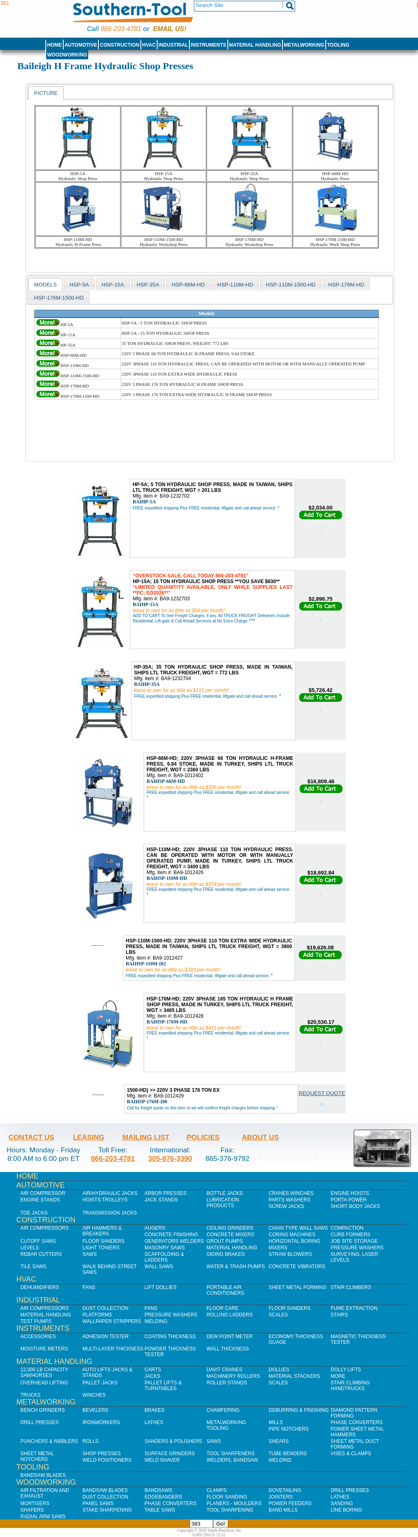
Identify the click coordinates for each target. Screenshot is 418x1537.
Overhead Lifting (44, 1383)
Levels (29, 1248)
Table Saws (160, 1510)
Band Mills (283, 1510)
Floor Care (222, 1308)
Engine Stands (40, 1200)
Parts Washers (289, 1200)
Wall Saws (159, 1266)
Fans (88, 1287)
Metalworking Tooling (226, 1425)
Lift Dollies (160, 1287)
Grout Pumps (225, 1241)
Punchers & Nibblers (49, 1441)
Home (54, 45)
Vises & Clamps (351, 1453)
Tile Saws (33, 1266)
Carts (153, 1369)
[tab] (45, 92)
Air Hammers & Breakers (102, 1231)
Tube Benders (288, 1453)
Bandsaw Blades (43, 1475)
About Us (260, 1137)
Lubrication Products (223, 1202)
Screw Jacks (286, 1206)
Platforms (97, 1315)
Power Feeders (290, 1503)
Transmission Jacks (109, 1213)
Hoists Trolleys (104, 1200)
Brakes (155, 1410)
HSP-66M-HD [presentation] (188, 285)
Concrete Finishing (171, 1234)
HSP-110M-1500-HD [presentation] (291, 285)
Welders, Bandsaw (232, 1460)
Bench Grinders (42, 1410)
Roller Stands (227, 1383)
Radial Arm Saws (42, 1516)
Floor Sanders (103, 1241)
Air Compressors (44, 1228)
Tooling (338, 45)
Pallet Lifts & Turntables (163, 1385)
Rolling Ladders (230, 1315)
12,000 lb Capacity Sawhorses (44, 1372)
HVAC (149, 45)
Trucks (30, 1395)
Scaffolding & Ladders (164, 1257)
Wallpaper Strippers (111, 1321)
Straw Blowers (290, 1254)
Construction (120, 45)
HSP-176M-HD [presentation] (346, 285)
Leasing (88, 1137)
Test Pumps (35, 1321)
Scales (278, 1315)
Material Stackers (294, 1376)
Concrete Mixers (230, 1234)
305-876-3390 (170, 1158)
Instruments (209, 45)
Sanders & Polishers (173, 1441)
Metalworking (304, 45)
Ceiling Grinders (230, 1228)
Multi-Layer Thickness (112, 1349)
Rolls (90, 1441)
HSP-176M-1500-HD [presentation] (59, 298)
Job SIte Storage (354, 1241)
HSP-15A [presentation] (113, 285)
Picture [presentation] (46, 93)
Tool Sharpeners (231, 1453)
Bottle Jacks (225, 1193)
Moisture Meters (44, 1349)
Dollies (279, 1369)
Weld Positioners (106, 1460)
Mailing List (145, 1137)
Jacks (152, 1376)
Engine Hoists (350, 1193)
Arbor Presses (166, 1193)
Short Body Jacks (355, 1206)
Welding (156, 1321)
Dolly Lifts (346, 1369)
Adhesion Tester (105, 1336)
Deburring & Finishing (299, 1410)
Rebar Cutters (41, 1254)
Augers (155, 1228)
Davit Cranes (224, 1369)
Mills (276, 1422)
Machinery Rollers (233, 1376)
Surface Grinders (170, 1453)
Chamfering (223, 1410)
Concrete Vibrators (297, 1266)
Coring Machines (292, 1234)
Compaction (347, 1228)
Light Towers (101, 1248)
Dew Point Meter (230, 1336)
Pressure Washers (357, 1248)
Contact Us (31, 1137)
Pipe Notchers (289, 1429)
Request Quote (321, 1093)
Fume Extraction (354, 1308)
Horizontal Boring (294, 1241)
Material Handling (255, 45)
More (338, 1376)
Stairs (339, 1315)
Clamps (217, 1490)
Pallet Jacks (100, 1383)
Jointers (281, 1497)
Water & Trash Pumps (236, 1266)
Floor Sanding (227, 1497)
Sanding (342, 1503)
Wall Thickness (228, 1349)
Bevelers (95, 1410)
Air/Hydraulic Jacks (110, 1193)
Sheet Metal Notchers (37, 1456)
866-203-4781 (120, 28)
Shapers (32, 1510)
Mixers (278, 1248)
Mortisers (34, 1503)
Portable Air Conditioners (225, 1290)
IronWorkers (101, 1422)
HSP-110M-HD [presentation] (235, 285)
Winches (94, 1395)
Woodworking (67, 55)
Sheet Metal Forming (298, 1287)
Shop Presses (101, 1453)
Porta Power (349, 1200)
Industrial (173, 45)
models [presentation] (45, 285)
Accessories (38, 1336)
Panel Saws (97, 1503)
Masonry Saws (165, 1248)
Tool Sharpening (230, 1510)
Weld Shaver (162, 1460)
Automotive (80, 45)
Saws (89, 1254)
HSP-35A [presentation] (148, 285)
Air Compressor (42, 1193)
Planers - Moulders (234, 1503)
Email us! (169, 28)
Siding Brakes (226, 1254)
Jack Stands (161, 1200)
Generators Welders (174, 1241)
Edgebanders (163, 1497)
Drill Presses (39, 1422)
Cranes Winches (291, 1193)
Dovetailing (285, 1490)
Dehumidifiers (39, 1287)
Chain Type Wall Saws (298, 1228)
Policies (203, 1137)
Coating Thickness (170, 1336)
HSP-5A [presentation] (79, 285)
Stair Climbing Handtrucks (350, 1385)
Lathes (154, 1422)
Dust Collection (105, 1308)
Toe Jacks (33, 1213)
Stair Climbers (351, 1287)
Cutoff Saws (38, 1241)
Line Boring (346, 1510)
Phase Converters (356, 1422)
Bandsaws (158, 1490)
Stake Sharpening (107, 1510)
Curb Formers (350, 1234)
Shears (279, 1441)
